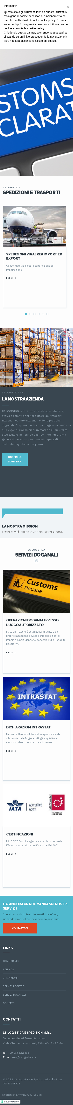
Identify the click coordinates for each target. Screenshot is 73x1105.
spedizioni (10, 978)
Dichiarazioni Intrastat (28, 727)
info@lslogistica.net (25, 1057)
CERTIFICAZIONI (19, 834)
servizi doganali (14, 994)
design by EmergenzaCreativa (22, 1094)
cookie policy (35, 28)
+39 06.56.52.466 (18, 1052)
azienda (8, 969)
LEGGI (10, 652)
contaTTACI (20, 928)
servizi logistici (14, 986)
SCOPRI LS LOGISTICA (15, 459)
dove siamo (11, 961)
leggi (11, 278)
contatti (9, 1003)
